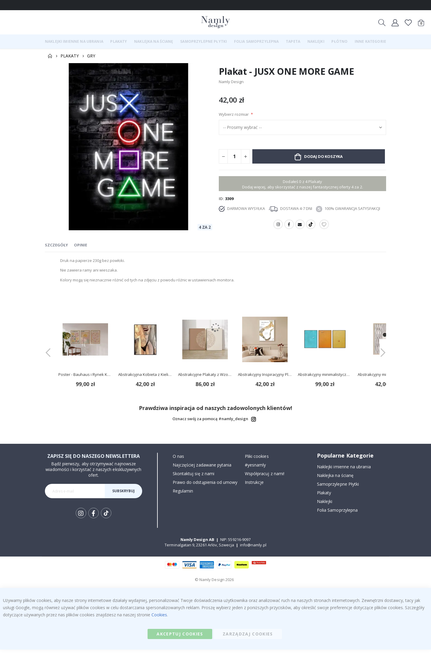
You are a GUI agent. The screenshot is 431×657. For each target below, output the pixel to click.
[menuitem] (74, 41)
